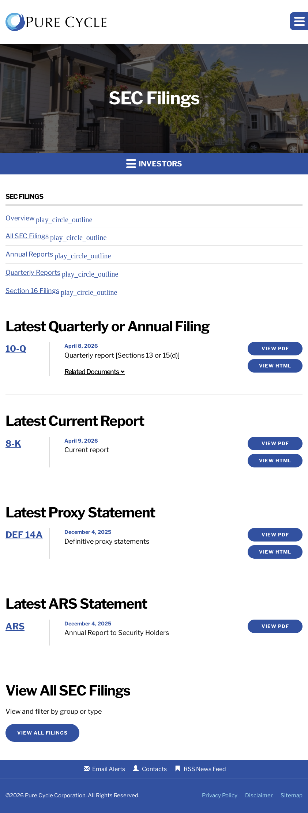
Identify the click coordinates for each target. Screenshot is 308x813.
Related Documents (94, 371)
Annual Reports (29, 254)
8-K (13, 443)
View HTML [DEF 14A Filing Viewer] (275, 552)
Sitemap (292, 795)
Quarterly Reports (32, 272)
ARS (15, 626)
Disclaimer (259, 795)
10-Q (15, 348)
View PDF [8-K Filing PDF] (275, 443)
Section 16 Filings (32, 290)
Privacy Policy (219, 795)
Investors (154, 163)
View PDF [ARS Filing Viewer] (275, 626)
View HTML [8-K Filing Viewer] (275, 460)
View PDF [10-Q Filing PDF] (275, 348)
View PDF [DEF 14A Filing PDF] (275, 534)
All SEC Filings (27, 236)
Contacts (154, 769)
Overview (19, 218)
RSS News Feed (205, 769)
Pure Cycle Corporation (55, 795)
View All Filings (42, 733)
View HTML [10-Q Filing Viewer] (275, 366)
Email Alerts (108, 769)
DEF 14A (24, 534)
